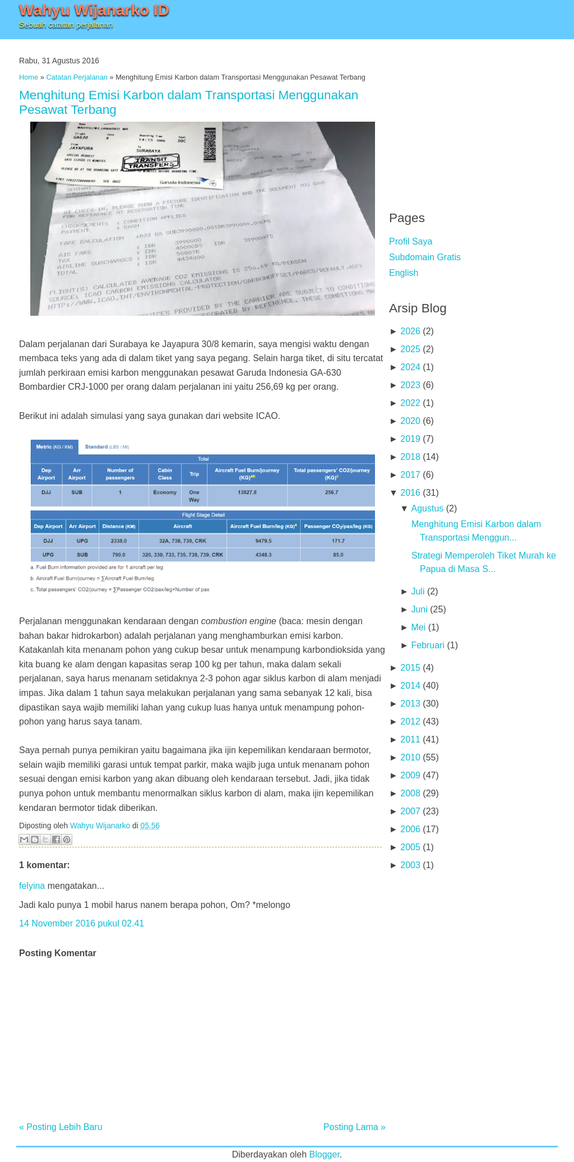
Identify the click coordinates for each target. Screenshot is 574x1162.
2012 (410, 721)
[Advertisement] (473, 118)
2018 (410, 457)
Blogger (324, 1154)
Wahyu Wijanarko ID (94, 10)
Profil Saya (410, 241)
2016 (410, 492)
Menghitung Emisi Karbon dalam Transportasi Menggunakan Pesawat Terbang (188, 102)
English (403, 273)
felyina (32, 886)
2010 (410, 757)
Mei (418, 627)
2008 (410, 793)
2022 (410, 403)
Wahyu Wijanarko (100, 826)
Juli (417, 591)
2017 (410, 474)
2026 (410, 331)
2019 (410, 439)
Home (28, 77)
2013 (410, 703)
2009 (410, 775)
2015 (410, 667)
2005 (410, 847)
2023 (410, 385)
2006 (410, 829)
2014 (410, 685)
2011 (410, 739)
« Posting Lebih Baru (61, 1127)
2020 (410, 421)
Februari (428, 645)
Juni (419, 609)
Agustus (427, 508)
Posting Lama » (354, 1127)
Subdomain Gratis (425, 257)
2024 (410, 367)
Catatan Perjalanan (77, 77)
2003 (410, 865)
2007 (410, 811)
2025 (410, 349)
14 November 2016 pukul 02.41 (81, 923)
